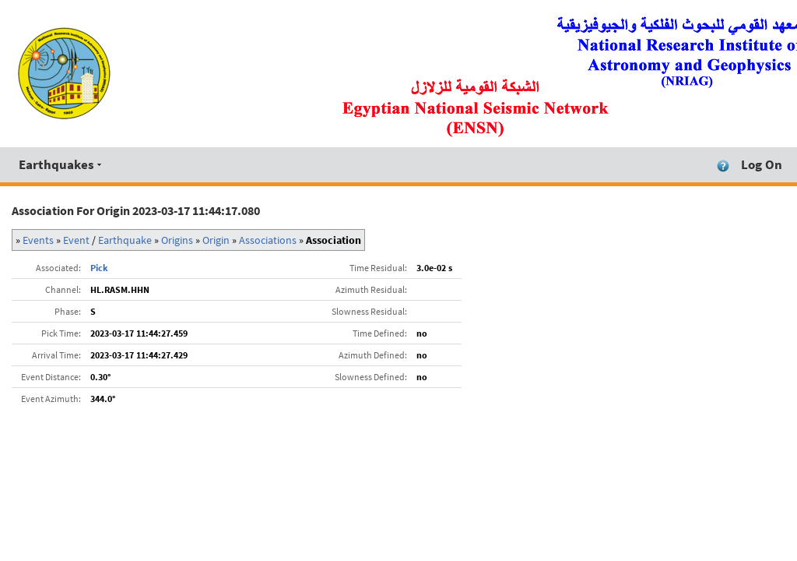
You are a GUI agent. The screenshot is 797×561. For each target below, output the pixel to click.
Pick (99, 267)
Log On (761, 164)
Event (76, 240)
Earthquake (125, 240)
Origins (177, 240)
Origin (216, 240)
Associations (268, 240)
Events (38, 240)
